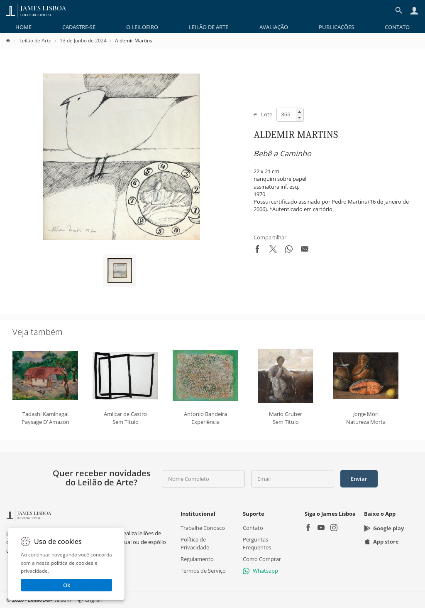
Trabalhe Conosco (203, 528)
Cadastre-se (78, 27)
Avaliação (273, 27)
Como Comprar (262, 559)
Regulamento (197, 559)
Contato (397, 27)
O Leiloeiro (142, 27)
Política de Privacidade (195, 543)
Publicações (336, 27)
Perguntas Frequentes (257, 543)
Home (23, 27)
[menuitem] (23, 27)
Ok (66, 585)
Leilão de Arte (208, 27)
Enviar (359, 478)
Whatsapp (260, 570)
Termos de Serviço (203, 570)
